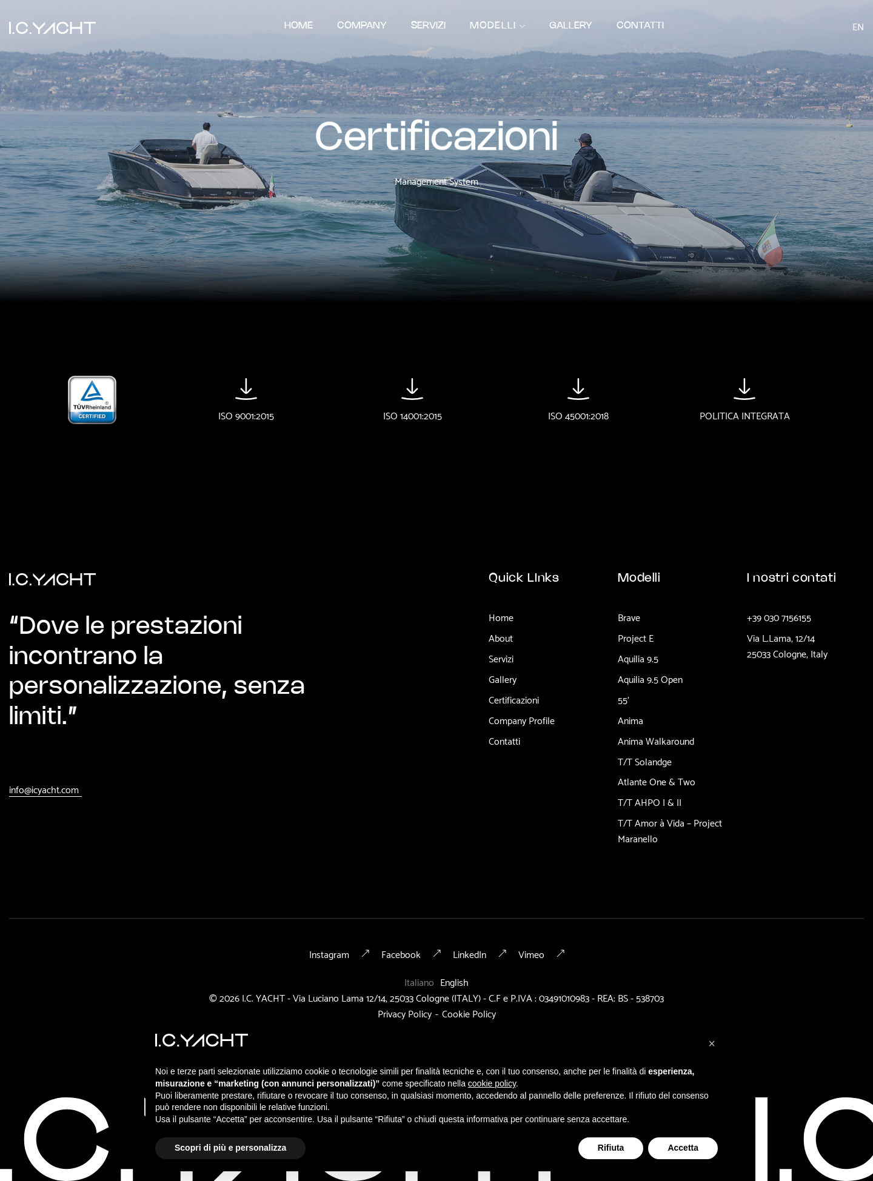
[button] (498, 26)
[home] (52, 26)
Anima (630, 720)
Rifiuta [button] (611, 1148)
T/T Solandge (645, 761)
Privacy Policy (405, 1013)
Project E (636, 637)
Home (501, 617)
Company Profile (522, 720)
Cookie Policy (469, 1013)
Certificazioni (514, 699)
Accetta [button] (682, 1148)
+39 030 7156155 (779, 617)
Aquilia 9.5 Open (650, 679)
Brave (629, 617)
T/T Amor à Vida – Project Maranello (670, 830)
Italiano (419, 981)
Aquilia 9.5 (638, 658)
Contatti (504, 740)
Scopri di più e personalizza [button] (230, 1148)
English (454, 981)
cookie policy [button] (492, 1083)
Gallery (503, 679)
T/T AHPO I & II (649, 802)
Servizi (501, 658)
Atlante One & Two (656, 781)
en (858, 26)
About (501, 637)
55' (623, 699)
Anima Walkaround (656, 740)
